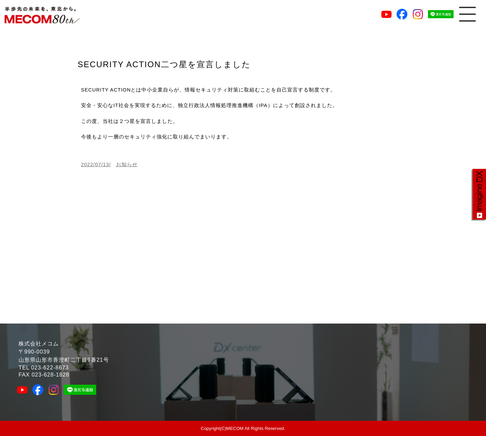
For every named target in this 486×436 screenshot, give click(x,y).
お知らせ (127, 164)
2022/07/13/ (96, 164)
